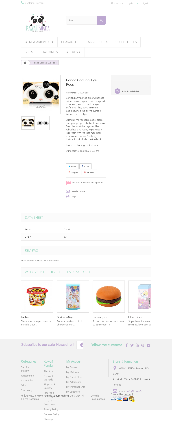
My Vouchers (73, 391)
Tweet (72, 166)
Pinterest (89, 172)
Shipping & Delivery (49, 386)
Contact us (117, 3)
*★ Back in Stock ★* (27, 369)
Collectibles (126, 42)
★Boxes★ (73, 52)
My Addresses (73, 382)
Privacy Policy (51, 409)
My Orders (71, 367)
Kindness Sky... (65, 317)
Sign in (145, 3)
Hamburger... (100, 317)
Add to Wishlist (130, 91)
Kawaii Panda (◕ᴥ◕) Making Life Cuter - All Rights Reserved (52, 429)
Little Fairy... (135, 317)
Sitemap (48, 419)
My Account (74, 361)
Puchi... (25, 317)
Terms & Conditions (49, 402)
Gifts (29, 52)
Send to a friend (79, 191)
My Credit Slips (74, 377)
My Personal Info (75, 386)
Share (85, 166)
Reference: (71, 92)
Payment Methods (48, 377)
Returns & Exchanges (49, 394)
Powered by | (121, 426)
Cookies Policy (51, 414)
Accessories (98, 42)
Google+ (73, 172)
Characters (70, 42)
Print (73, 196)
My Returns (72, 372)
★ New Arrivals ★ (39, 42)
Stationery (49, 52)
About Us (48, 371)
